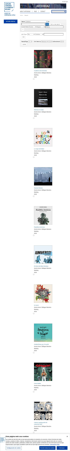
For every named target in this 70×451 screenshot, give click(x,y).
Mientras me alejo (39, 109)
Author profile (10, 21)
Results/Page (24, 41)
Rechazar (62, 448)
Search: (23, 21)
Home (21, 15)
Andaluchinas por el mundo (41, 344)
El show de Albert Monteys (41, 266)
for (48, 21)
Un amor (36, 305)
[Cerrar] (67, 436)
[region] (35, 442)
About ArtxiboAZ (25, 11)
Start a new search (55, 24)
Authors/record (56, 41)
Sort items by (37, 41)
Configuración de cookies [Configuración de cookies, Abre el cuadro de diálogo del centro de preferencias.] (14, 448)
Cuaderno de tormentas (40, 70)
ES (62, 1)
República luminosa (39, 227)
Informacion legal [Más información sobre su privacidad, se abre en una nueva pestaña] (54, 444)
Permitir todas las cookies (47, 448)
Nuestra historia (38, 188)
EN (67, 1)
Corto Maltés (37, 383)
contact (42, 11)
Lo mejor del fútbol (39, 149)
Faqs (35, 11)
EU (64, 1)
